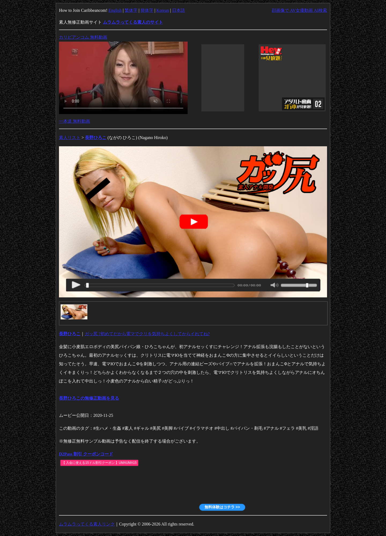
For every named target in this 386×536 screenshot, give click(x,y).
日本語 (178, 10)
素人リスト (69, 137)
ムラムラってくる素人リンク (87, 524)
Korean (162, 10)
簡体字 (146, 10)
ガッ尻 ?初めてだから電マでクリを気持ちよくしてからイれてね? (147, 333)
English (115, 10)
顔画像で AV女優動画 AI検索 (299, 10)
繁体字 (131, 10)
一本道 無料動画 (74, 121)
